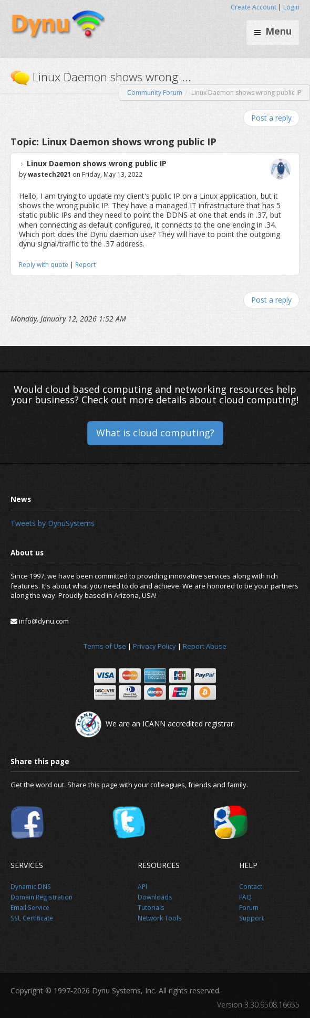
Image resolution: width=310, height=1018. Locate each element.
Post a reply (271, 118)
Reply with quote (43, 264)
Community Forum (154, 92)
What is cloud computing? (155, 432)
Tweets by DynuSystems (53, 523)
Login (291, 7)
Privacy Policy (154, 646)
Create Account (253, 7)
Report (85, 264)
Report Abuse (204, 646)
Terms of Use (105, 646)
